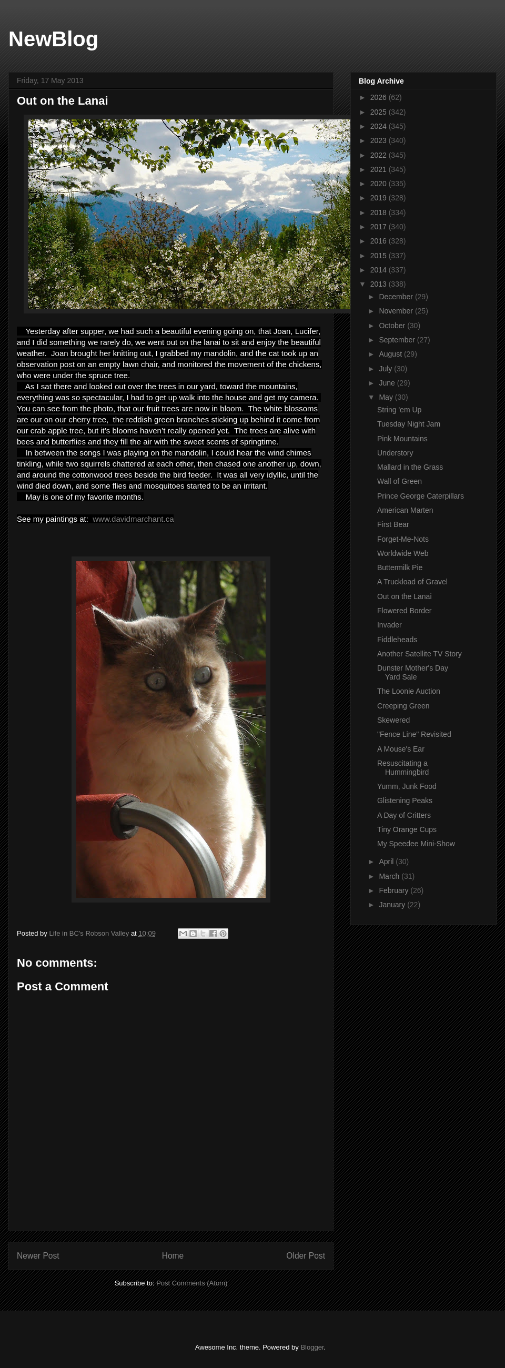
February (394, 890)
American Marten (405, 510)
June (388, 383)
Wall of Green (399, 481)
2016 (379, 241)
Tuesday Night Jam (408, 424)
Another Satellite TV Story (419, 654)
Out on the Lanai (404, 596)
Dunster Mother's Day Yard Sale (412, 672)
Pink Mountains (402, 438)
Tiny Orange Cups (407, 829)
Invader (389, 625)
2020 (379, 183)
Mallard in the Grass (410, 467)
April (387, 861)
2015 (379, 255)
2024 (379, 126)
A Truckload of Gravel (412, 581)
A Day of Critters (404, 815)
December (397, 296)
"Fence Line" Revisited (414, 734)
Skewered (393, 720)
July (386, 368)
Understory (395, 453)
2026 (379, 97)
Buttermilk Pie (399, 567)
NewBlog (53, 38)
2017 (379, 226)
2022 (379, 155)
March (390, 876)
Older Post (305, 1255)
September (398, 340)
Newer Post (38, 1255)
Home (173, 1255)
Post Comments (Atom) (191, 1283)
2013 (379, 284)
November (397, 311)
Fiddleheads (397, 639)
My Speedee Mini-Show (416, 843)
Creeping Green (403, 706)
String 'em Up (399, 410)
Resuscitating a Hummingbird (403, 767)
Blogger (312, 1347)
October (393, 325)
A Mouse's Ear (401, 749)
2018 (379, 212)
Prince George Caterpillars (420, 496)
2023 (379, 140)
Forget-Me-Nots (403, 539)
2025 (379, 112)
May (387, 397)
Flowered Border (404, 610)
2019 (379, 198)
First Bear (393, 524)
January (393, 904)
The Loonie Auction (408, 691)
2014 (379, 270)
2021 (379, 169)
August (391, 354)
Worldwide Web (403, 553)
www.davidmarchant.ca (132, 518)
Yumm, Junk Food (407, 786)
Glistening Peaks (404, 800)
